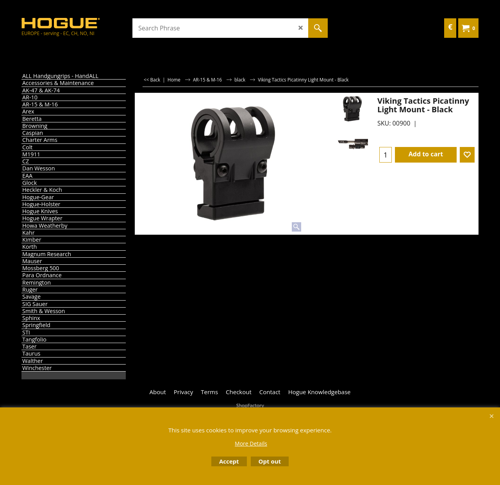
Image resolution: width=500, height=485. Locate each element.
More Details (251, 443)
